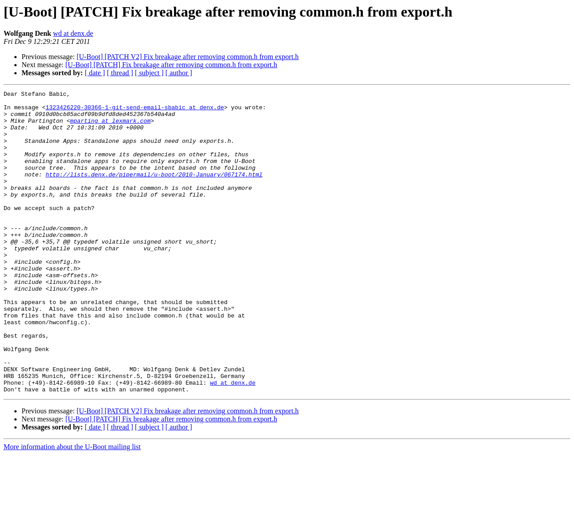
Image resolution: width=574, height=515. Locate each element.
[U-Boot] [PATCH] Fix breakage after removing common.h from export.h (171, 65)
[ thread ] (120, 73)
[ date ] (95, 73)
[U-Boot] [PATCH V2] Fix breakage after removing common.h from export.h (188, 56)
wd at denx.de (73, 33)
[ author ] (178, 73)
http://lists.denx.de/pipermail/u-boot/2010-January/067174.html (154, 192)
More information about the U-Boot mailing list (72, 507)
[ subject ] (149, 73)
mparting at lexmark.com (110, 127)
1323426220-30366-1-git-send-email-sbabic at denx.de (135, 111)
